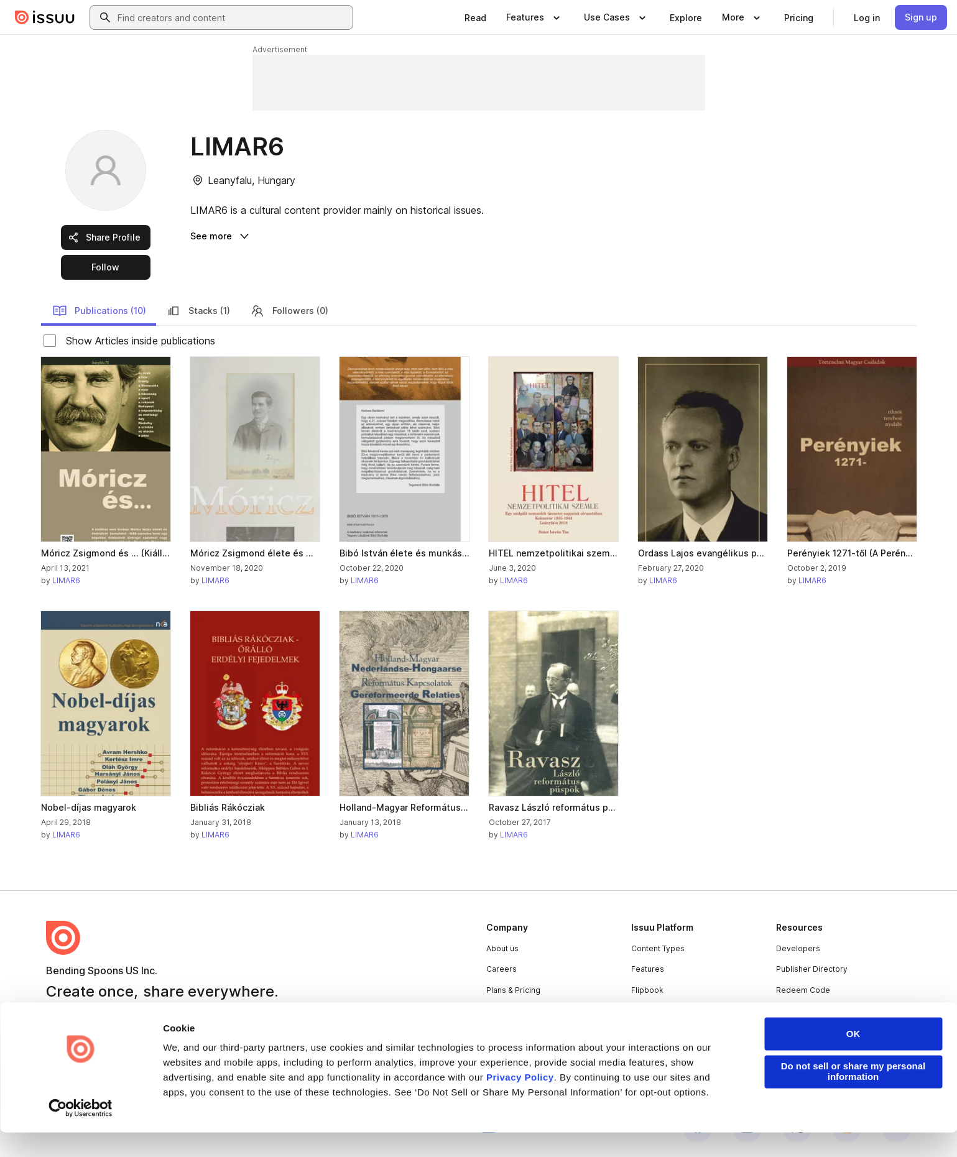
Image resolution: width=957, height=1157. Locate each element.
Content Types (658, 948)
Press (497, 1010)
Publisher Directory (812, 969)
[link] (475, 17)
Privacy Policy (520, 1102)
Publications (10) (99, 310)
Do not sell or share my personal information (853, 1096)
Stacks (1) (198, 310)
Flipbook (647, 990)
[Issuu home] (45, 17)
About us (502, 948)
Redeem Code (803, 990)
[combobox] (233, 17)
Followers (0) (289, 310)
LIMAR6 (66, 580)
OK (853, 1058)
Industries (649, 1010)
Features (647, 969)
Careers (501, 969)
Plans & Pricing (513, 990)
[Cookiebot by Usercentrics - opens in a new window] (80, 1132)
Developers (798, 948)
